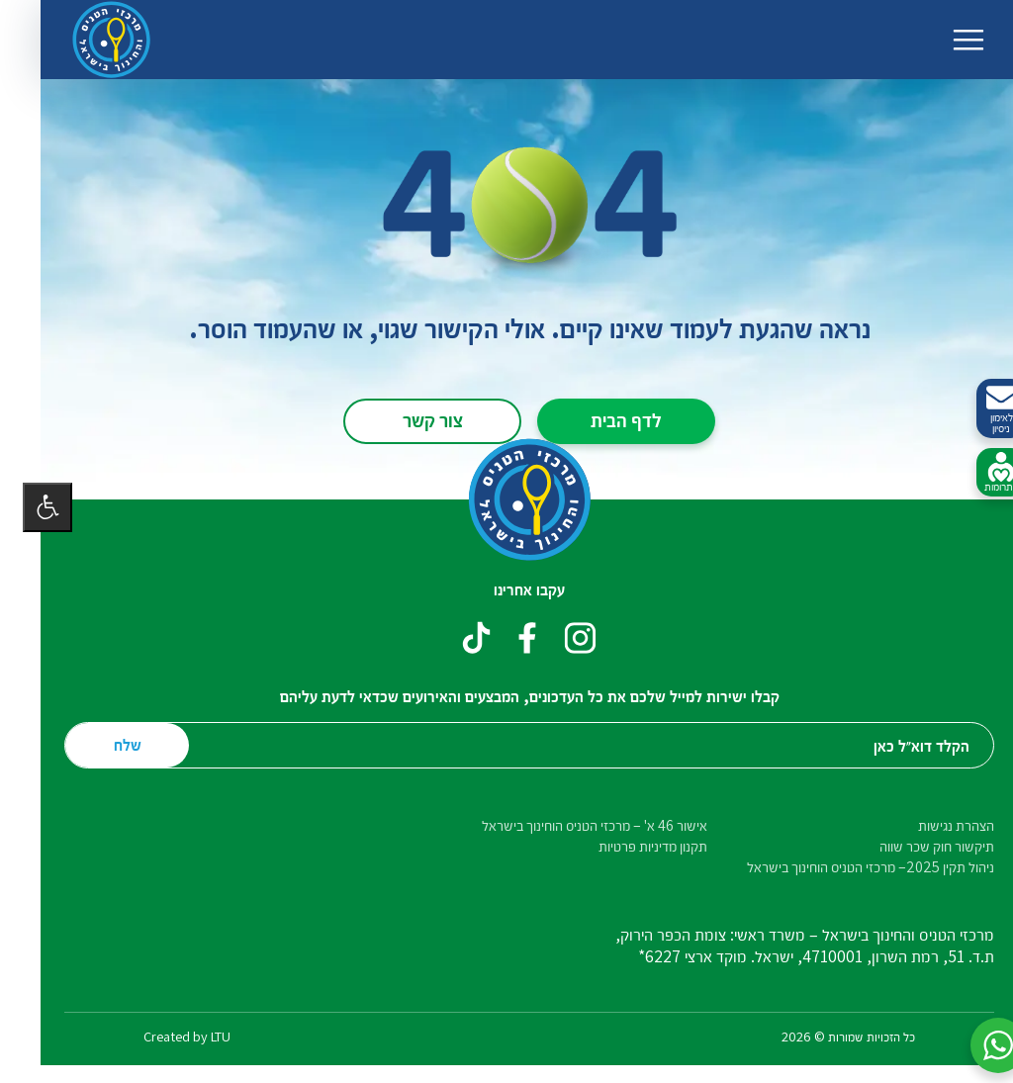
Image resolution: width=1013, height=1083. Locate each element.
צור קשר (410, 419)
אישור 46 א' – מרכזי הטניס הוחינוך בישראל (572, 825)
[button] (975, 1045)
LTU (198, 1036)
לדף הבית (603, 419)
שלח (105, 744)
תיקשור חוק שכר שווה (914, 846)
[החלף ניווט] (946, 39)
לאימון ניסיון (978, 409)
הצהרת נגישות (933, 825)
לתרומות (978, 473)
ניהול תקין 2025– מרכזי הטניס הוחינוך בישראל (847, 867)
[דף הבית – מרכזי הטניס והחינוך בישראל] (88, 40)
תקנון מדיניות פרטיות (630, 846)
